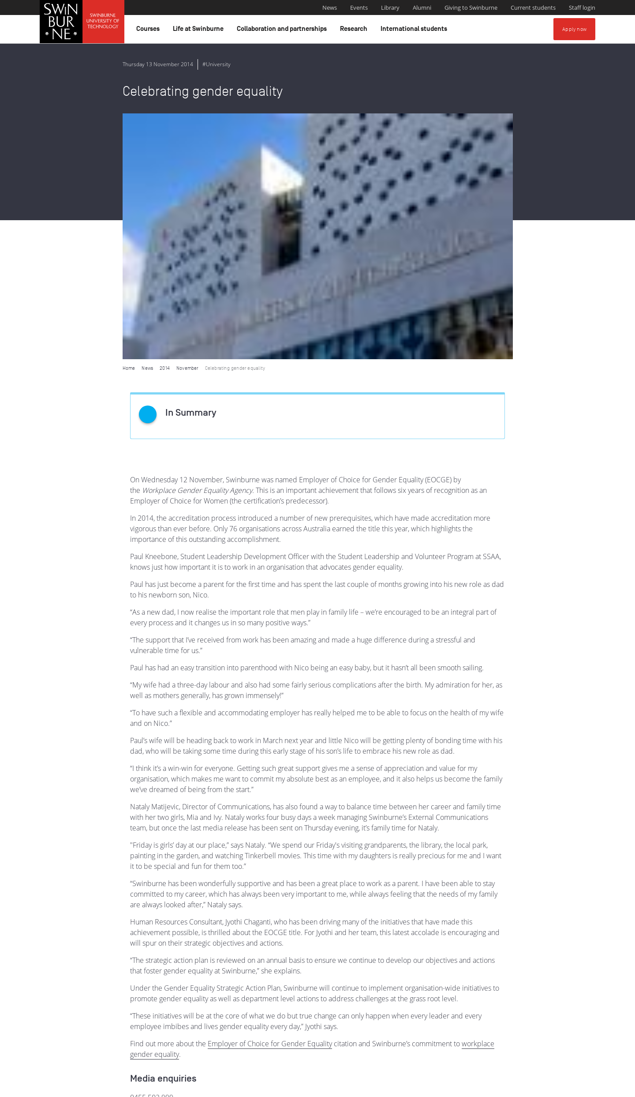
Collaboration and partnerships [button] (283, 31)
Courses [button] (149, 31)
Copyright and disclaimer (106, 1087)
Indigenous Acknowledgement (249, 1042)
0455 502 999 (151, 852)
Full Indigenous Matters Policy (532, 1051)
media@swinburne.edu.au (171, 862)
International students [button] (415, 31)
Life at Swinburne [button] (199, 31)
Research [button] (355, 31)
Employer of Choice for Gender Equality (270, 798)
